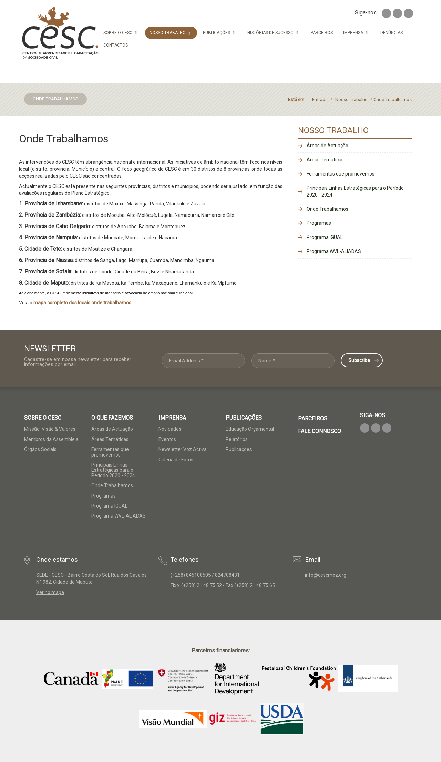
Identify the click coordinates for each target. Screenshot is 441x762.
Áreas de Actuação (327, 145)
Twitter (397, 13)
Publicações (239, 449)
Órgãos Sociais (40, 449)
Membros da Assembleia (51, 439)
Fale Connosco (319, 431)
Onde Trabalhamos (327, 209)
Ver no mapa (50, 592)
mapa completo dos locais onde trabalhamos (82, 302)
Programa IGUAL (325, 237)
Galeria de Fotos (175, 459)
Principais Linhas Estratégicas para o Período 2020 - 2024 (355, 191)
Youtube (408, 13)
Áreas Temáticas (325, 159)
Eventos (167, 439)
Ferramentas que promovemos (341, 174)
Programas (319, 223)
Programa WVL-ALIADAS (334, 251)
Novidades (169, 429)
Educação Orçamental (250, 429)
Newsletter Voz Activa (182, 449)
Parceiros (312, 418)
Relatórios (237, 439)
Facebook (386, 13)
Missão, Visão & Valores (49, 429)
